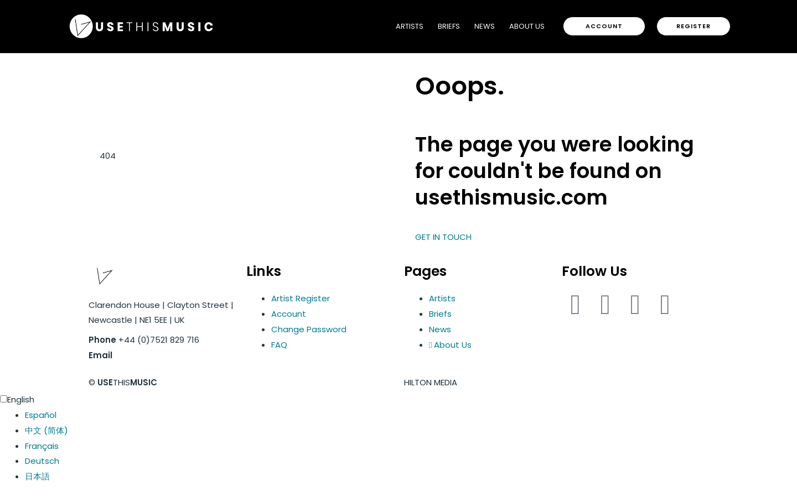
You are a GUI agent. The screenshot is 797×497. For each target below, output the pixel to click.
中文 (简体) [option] (46, 430)
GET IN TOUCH (443, 237)
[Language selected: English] (398, 438)
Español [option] (40, 415)
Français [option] (42, 446)
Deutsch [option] (42, 461)
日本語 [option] (37, 476)
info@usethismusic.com (166, 355)
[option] (411, 415)
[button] (604, 26)
